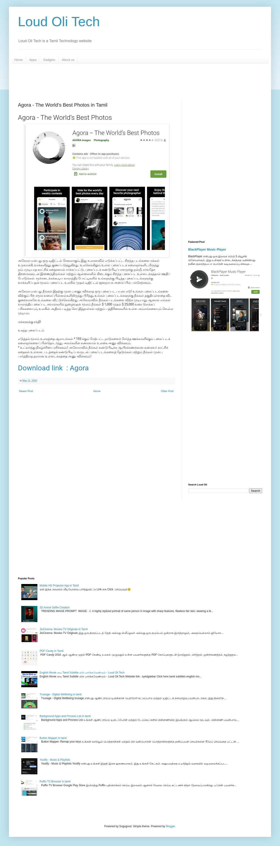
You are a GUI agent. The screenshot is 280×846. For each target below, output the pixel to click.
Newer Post (26, 391)
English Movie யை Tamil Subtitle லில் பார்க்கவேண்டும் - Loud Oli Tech (82, 672)
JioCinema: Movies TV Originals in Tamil (64, 629)
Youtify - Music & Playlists (55, 759)
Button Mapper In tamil (53, 738)
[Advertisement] (126, 81)
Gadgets (49, 60)
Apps (33, 60)
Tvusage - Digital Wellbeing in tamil (61, 694)
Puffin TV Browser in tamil (55, 781)
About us (68, 60)
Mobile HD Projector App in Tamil (59, 585)
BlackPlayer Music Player (207, 249)
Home (18, 60)
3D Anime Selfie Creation (55, 607)
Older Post (167, 391)
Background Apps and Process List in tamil (65, 716)
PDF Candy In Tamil (51, 651)
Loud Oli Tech (59, 21)
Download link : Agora (53, 368)
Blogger (170, 826)
